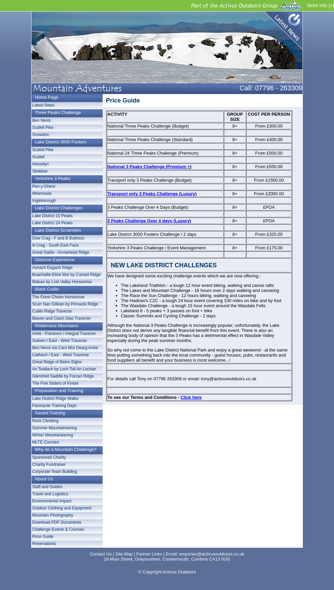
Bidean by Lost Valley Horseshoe (62, 281)
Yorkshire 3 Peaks (52, 178)
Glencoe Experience (55, 259)
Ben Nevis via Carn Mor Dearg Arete (65, 347)
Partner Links (149, 554)
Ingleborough (44, 200)
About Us (44, 478)
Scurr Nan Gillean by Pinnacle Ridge (65, 304)
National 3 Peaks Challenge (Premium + (148, 166)
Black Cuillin (47, 289)
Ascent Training (50, 412)
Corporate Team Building (54, 471)
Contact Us (100, 554)
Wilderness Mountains (56, 325)
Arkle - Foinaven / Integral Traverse (64, 333)
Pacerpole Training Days (54, 405)
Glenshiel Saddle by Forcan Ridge (63, 376)
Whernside (41, 193)
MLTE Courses (45, 442)
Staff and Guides (47, 486)
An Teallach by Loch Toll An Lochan (64, 369)
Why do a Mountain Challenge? (65, 449)
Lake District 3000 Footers (60, 141)
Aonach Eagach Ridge (52, 267)
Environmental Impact (51, 501)
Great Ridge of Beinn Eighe (57, 362)
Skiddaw (39, 171)
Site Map (123, 554)
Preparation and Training (59, 390)
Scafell (38, 157)
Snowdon (40, 134)
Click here (191, 397)
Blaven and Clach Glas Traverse (61, 318)
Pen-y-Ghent (43, 186)
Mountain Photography (52, 515)
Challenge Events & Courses (58, 529)
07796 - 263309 (278, 88)
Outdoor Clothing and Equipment (61, 508)
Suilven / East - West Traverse (59, 340)
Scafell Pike (43, 127)
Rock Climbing (45, 420)
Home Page (46, 97)
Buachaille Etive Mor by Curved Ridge (66, 274)
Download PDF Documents (56, 522)
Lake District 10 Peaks (52, 215)
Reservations (44, 543)
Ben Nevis (41, 120)
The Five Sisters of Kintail (55, 383)
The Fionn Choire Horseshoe (58, 297)
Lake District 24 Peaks (52, 223)
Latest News (281, 32)
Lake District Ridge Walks (55, 398)
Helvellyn (40, 164)
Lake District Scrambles (58, 230)
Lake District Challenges (58, 207)
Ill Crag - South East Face (55, 245)
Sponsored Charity (49, 457)
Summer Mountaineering (54, 428)
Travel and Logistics (50, 494)
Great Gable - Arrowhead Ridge (60, 252)
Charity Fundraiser (49, 464)
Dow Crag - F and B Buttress (58, 238)
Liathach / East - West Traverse (60, 355)
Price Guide (43, 536)
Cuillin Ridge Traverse (52, 311)
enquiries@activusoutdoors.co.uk (211, 554)
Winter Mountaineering (52, 435)
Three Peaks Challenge (58, 112)
